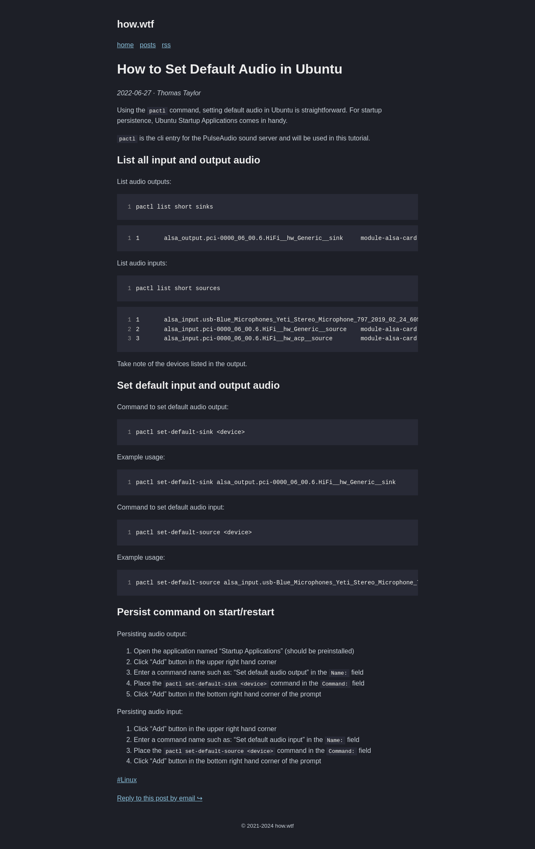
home (125, 44)
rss (166, 44)
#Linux (127, 779)
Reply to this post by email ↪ (159, 797)
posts (147, 44)
